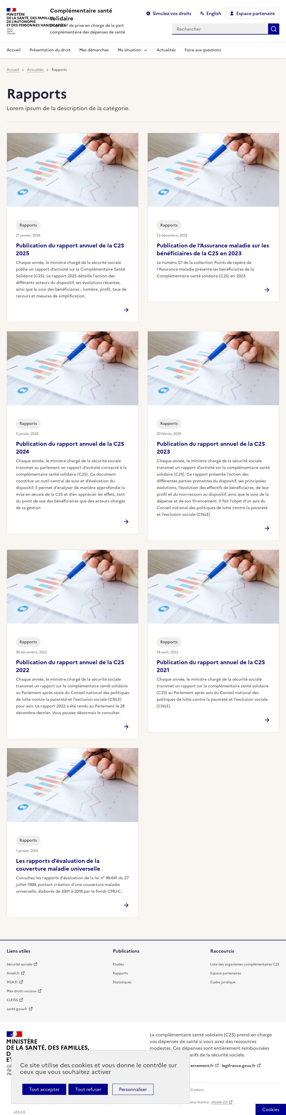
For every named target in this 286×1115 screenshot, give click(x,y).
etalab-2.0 (219, 1102)
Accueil (14, 50)
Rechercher (273, 29)
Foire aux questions (203, 50)
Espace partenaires (225, 973)
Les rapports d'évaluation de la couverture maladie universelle (58, 865)
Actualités (166, 50)
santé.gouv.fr (17, 1009)
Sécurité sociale (19, 964)
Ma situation (129, 50)
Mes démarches (94, 50)
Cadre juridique (222, 982)
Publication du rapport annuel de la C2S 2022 (70, 666)
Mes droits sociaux (21, 991)
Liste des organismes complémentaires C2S (244, 964)
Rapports (120, 973)
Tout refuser (88, 1089)
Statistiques (122, 982)
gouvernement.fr (197, 1066)
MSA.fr (12, 982)
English (213, 13)
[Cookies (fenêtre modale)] (271, 1109)
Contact (197, 1089)
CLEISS (12, 1000)
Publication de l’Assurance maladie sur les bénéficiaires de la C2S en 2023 (213, 249)
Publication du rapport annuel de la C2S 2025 (70, 249)
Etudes (118, 964)
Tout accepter (44, 1089)
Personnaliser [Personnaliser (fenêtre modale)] (133, 1089)
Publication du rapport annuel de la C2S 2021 (211, 666)
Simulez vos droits (172, 13)
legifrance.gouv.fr (239, 1066)
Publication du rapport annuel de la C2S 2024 (70, 448)
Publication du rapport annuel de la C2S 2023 (211, 448)
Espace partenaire (255, 13)
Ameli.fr (13, 973)
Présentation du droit (50, 50)
